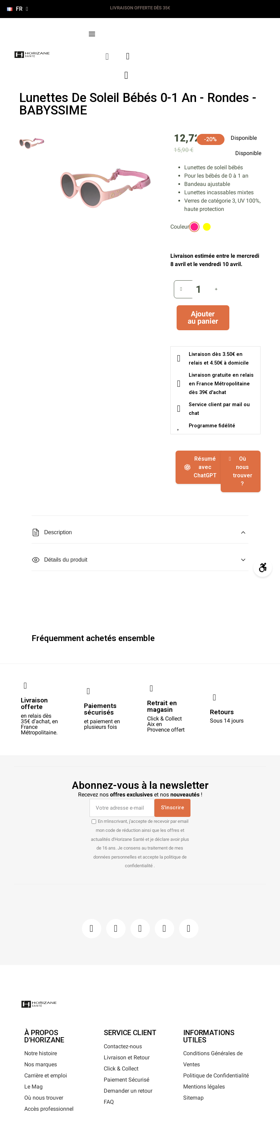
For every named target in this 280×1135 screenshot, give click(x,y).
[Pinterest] (140, 928)
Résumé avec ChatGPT (200, 467)
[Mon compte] (128, 56)
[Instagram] (116, 928)
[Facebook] (91, 928)
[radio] (194, 227)
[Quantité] (198, 289)
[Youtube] (164, 928)
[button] (107, 56)
